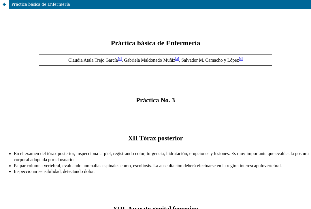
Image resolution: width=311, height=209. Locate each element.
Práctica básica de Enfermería (41, 4)
